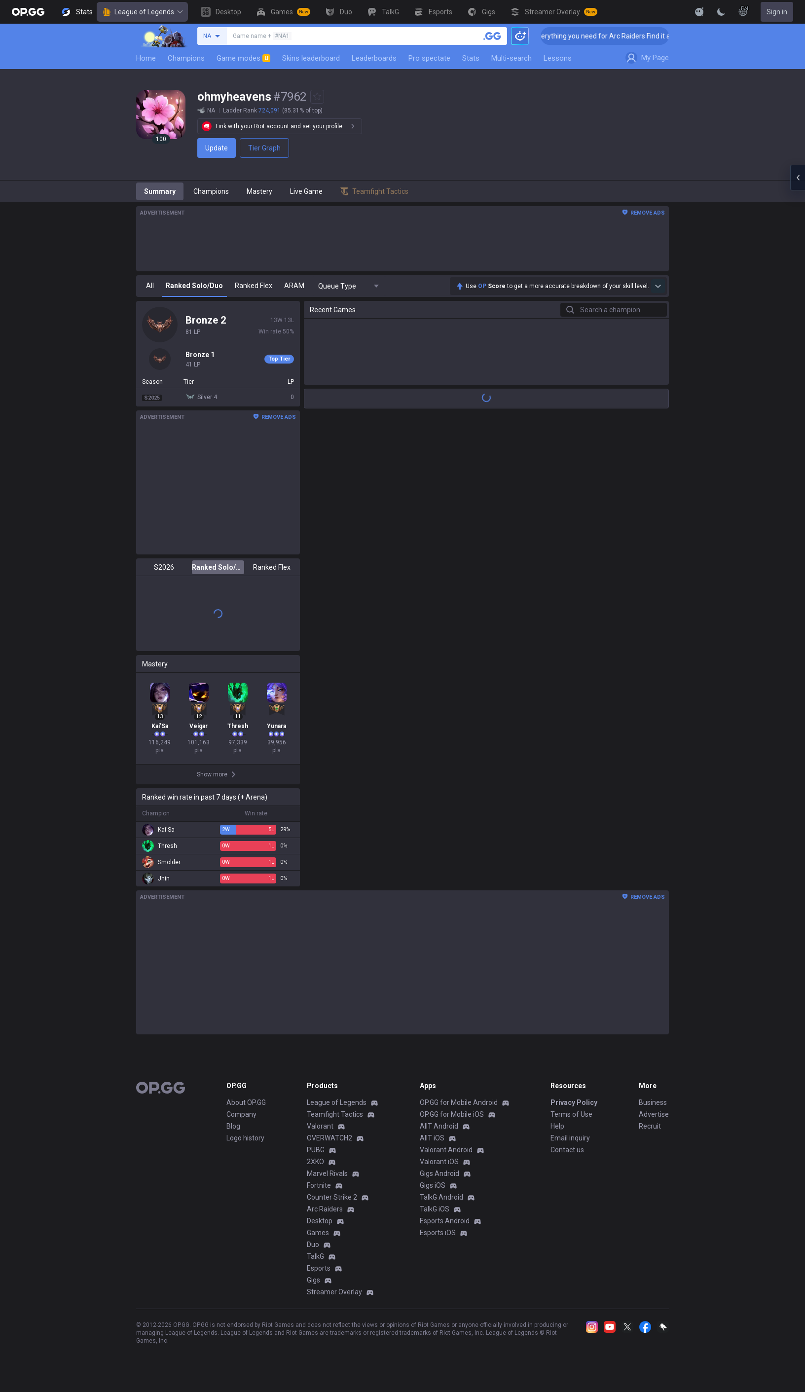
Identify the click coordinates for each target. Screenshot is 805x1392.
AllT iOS (432, 1138)
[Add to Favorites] (317, 97)
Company (241, 1114)
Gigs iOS (432, 1185)
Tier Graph (264, 148)
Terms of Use (571, 1114)
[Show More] (699, 12)
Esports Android (445, 1221)
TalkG (315, 1256)
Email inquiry (570, 1138)
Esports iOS (438, 1233)
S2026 (164, 567)
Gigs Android (439, 1173)
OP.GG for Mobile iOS (452, 1114)
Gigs (313, 1280)
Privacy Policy (573, 1102)
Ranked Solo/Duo (218, 567)
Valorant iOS (439, 1162)
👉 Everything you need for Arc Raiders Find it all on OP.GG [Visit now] (650, 36)
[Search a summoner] (492, 36)
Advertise (654, 1114)
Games (318, 1233)
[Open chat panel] (797, 177)
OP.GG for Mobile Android (459, 1102)
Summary (160, 191)
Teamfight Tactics (335, 1114)
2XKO (315, 1162)
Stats (470, 58)
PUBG (316, 1150)
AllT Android (439, 1126)
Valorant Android (446, 1150)
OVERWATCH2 (329, 1138)
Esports (318, 1268)
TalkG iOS (434, 1209)
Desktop (319, 1221)
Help (557, 1126)
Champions (186, 58)
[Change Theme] (721, 12)
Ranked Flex (272, 567)
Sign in (777, 12)
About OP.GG (246, 1102)
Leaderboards (374, 58)
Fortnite (319, 1185)
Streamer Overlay (334, 1292)
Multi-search (511, 58)
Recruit (650, 1126)
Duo (313, 1244)
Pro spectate (429, 58)
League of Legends (142, 12)
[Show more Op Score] (658, 286)
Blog (233, 1126)
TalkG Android (441, 1197)
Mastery (259, 191)
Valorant (320, 1126)
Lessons (558, 58)
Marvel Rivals (327, 1173)
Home (146, 58)
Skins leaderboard (311, 58)
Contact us (567, 1150)
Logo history (245, 1138)
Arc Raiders (325, 1209)
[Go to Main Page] (28, 12)
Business (653, 1102)
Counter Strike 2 (332, 1197)
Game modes (243, 58)
